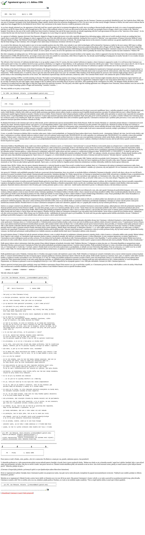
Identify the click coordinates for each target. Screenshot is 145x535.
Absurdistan (5, 532)
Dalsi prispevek (28, 532)
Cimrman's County (16, 532)
